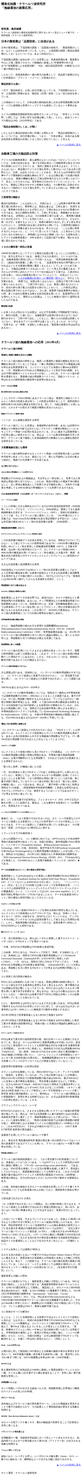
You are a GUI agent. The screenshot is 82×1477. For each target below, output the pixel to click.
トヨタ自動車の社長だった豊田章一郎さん (40, 278)
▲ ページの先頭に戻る (69, 144)
